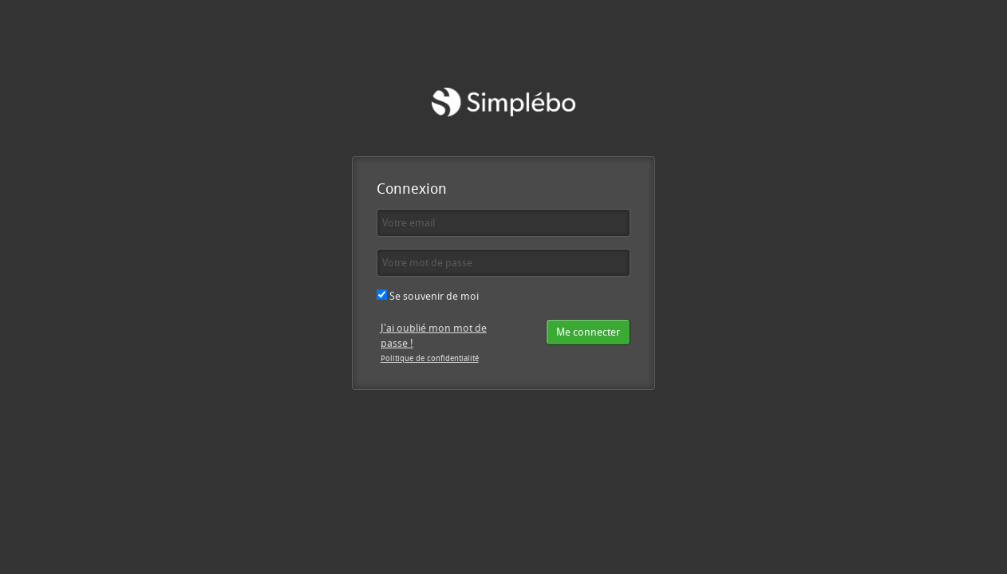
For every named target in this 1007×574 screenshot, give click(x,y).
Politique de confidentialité (430, 358)
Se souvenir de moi (428, 296)
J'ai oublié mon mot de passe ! (434, 335)
